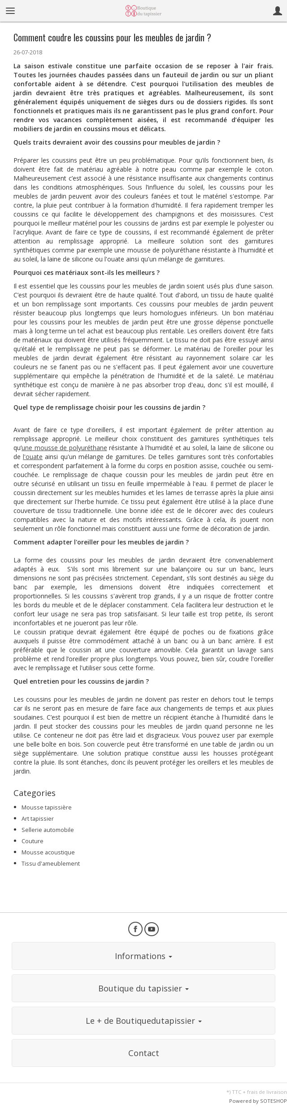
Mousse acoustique (48, 852)
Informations (143, 956)
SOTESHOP (273, 1100)
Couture (32, 841)
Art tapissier (38, 819)
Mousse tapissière (47, 807)
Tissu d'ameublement (51, 863)
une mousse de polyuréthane (64, 447)
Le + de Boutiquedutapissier (144, 1020)
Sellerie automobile (48, 830)
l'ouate (33, 456)
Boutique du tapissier (143, 988)
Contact (143, 1053)
